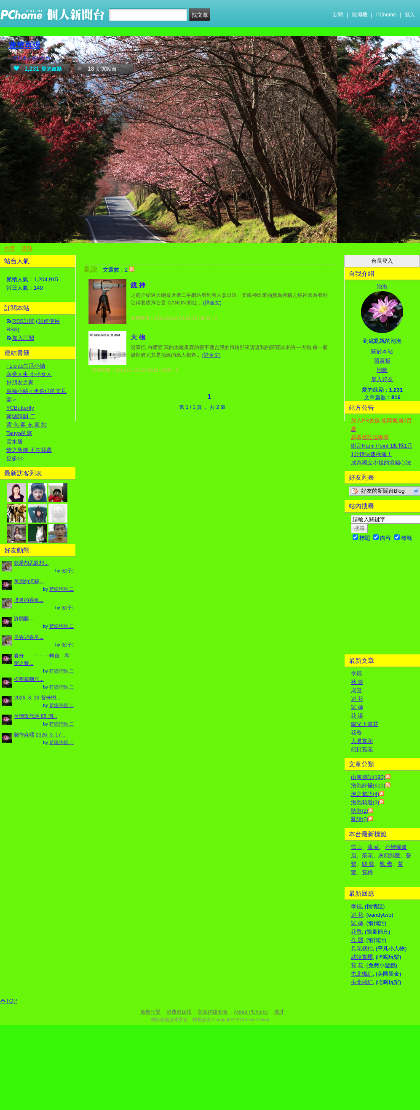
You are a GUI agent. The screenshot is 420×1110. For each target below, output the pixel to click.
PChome (386, 15)
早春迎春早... (28, 637)
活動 (26, 248)
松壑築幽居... (28, 679)
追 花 (357, 699)
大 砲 (138, 337)
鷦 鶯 (368, 864)
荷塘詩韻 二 (20, 416)
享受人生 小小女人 (29, 374)
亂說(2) (360, 819)
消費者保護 (179, 1012)
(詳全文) (212, 303)
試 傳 (357, 707)
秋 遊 (357, 682)
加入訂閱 (23, 338)
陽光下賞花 (364, 724)
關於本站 (382, 351)
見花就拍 (362, 948)
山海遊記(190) (368, 777)
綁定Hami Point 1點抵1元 (382, 446)
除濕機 (359, 15)
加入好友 (382, 379)
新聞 (338, 15)
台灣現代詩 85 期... (35, 716)
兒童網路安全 (213, 1012)
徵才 (279, 1012)
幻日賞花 (362, 749)
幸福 (356, 673)
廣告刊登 (150, 1012)
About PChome (251, 1012)
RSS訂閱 (23, 321)
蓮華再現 (24, 45)
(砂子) (68, 570)
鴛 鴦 (386, 864)
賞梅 (367, 872)
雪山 (356, 847)
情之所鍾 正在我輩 (29, 450)
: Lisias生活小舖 (25, 366)
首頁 (9, 248)
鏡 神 (138, 284)
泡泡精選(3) (365, 802)
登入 (410, 15)
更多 (15, 458)
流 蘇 (373, 847)
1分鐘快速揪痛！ (371, 454)
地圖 (382, 370)
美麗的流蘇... (28, 581)
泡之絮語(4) (365, 794)
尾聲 (356, 690)
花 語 (357, 715)
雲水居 (14, 441)
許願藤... (23, 619)
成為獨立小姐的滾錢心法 (381, 462)
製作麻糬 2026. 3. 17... (39, 735)
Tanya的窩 (19, 433)
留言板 (382, 361)
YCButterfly (20, 408)
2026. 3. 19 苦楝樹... (37, 698)
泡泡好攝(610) (368, 785)
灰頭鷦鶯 (389, 855)
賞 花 (357, 965)
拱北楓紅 (362, 974)
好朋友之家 (20, 382)
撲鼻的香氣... (28, 600)
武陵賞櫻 (362, 957)
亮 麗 (357, 940)
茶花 (367, 855)
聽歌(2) (360, 811)
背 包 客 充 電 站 (26, 425)
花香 (356, 732)
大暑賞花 (362, 741)
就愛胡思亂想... (31, 563)
